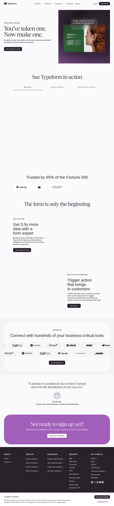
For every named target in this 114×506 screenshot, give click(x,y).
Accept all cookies (102, 497)
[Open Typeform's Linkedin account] (103, 482)
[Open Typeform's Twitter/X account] (95, 482)
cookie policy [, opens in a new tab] (61, 502)
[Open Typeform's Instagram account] (97, 482)
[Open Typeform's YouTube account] (100, 482)
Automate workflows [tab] (57, 87)
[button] (38, 3)
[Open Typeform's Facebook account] (92, 482)
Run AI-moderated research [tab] (86, 87)
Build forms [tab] (27, 87)
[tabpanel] (57, 128)
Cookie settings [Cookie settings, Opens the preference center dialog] (102, 501)
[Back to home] (10, 4)
